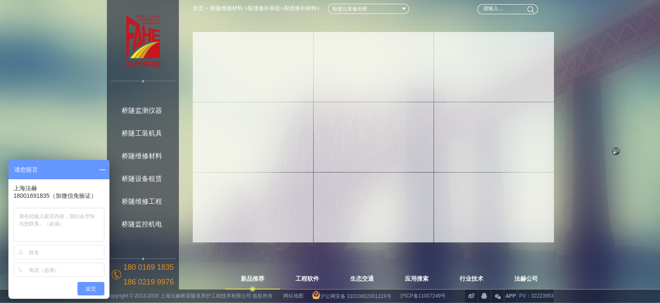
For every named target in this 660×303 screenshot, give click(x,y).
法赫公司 (526, 278)
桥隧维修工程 (142, 201)
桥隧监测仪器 (142, 110)
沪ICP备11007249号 (423, 296)
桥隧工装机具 (142, 133)
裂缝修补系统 (264, 8)
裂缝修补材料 (300, 8)
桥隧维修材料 (142, 155)
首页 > (201, 8)
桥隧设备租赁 (142, 178)
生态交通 (362, 278)
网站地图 (293, 296)
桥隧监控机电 (142, 224)
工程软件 (307, 278)
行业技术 (471, 278)
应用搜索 (416, 278)
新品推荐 (252, 278)
